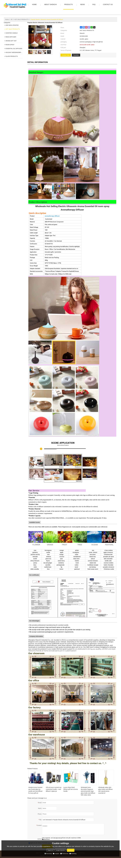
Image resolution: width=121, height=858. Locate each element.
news (82, 5)
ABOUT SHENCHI (50, 5)
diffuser (57, 216)
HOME (34, 5)
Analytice (56, 853)
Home (7, 19)
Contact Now (65, 55)
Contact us (107, 5)
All (11, 19)
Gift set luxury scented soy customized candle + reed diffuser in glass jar (53, 789)
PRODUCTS (68, 5)
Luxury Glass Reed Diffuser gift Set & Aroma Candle (70, 789)
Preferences (64, 853)
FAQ (93, 5)
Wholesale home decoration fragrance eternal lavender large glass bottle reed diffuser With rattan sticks (88, 791)
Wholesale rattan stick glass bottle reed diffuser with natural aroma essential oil (105, 790)
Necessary (48, 853)
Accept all (70, 850)
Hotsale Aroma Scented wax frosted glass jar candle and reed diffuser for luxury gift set (35, 790)
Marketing (72, 853)
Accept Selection (60, 850)
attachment (46, 839)
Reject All (50, 850)
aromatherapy (49, 216)
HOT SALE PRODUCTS (21, 19)
